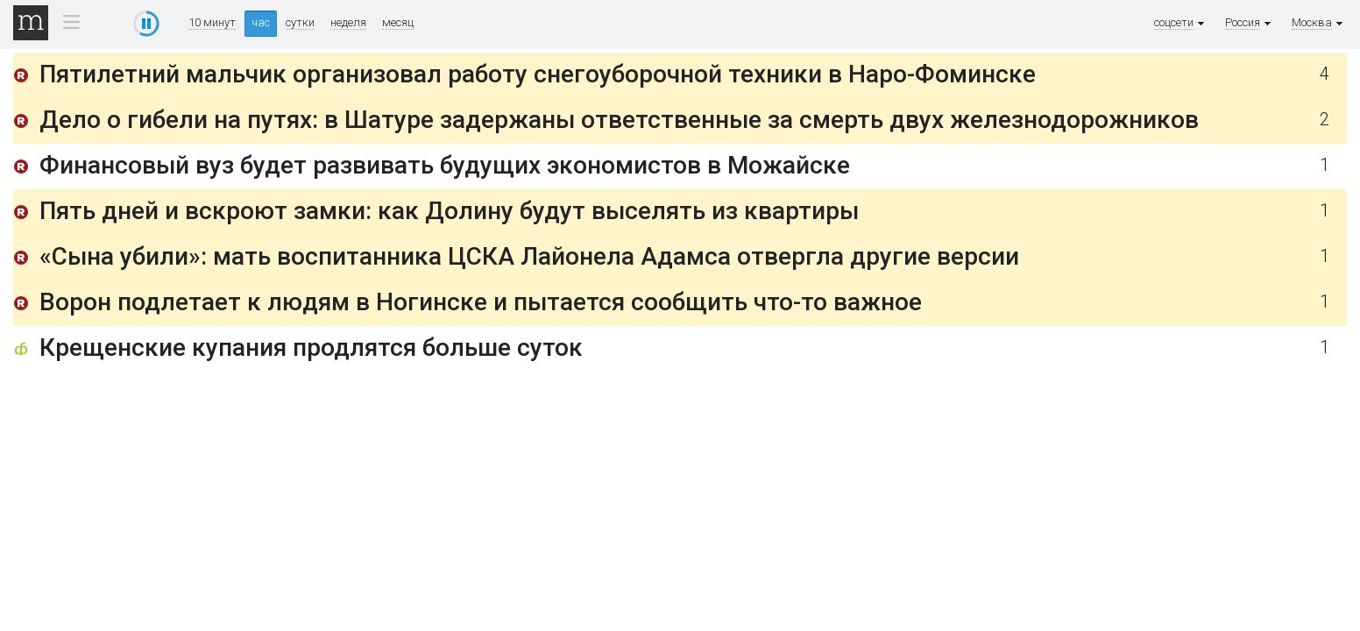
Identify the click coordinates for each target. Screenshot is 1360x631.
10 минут (212, 23)
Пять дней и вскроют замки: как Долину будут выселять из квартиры (449, 210)
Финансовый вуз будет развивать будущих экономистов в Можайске (444, 165)
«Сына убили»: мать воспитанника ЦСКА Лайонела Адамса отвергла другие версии (529, 256)
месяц (398, 23)
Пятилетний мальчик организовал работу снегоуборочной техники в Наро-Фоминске (537, 74)
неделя (348, 23)
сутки (300, 23)
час (260, 22)
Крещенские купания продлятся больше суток (311, 347)
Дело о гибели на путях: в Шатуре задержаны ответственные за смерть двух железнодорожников (619, 119)
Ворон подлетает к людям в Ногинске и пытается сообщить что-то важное (480, 301)
